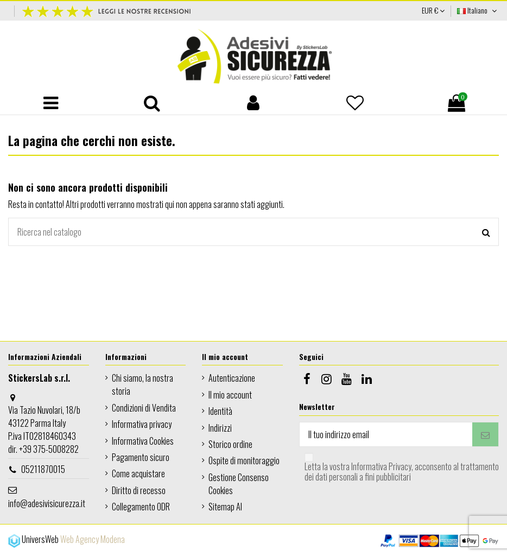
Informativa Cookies (143, 440)
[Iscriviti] (485, 434)
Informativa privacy (142, 424)
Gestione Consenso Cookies (238, 484)
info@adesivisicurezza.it (46, 503)
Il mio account (230, 394)
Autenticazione (231, 377)
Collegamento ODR (141, 506)
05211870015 (43, 469)
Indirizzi (220, 427)
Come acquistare (138, 473)
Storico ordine (230, 444)
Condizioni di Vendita (144, 407)
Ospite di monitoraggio (244, 460)
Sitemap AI (225, 506)
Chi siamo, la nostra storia (142, 384)
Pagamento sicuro (140, 457)
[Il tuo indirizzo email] (386, 434)
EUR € (433, 10)
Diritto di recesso (139, 490)
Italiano (478, 10)
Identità (220, 411)
